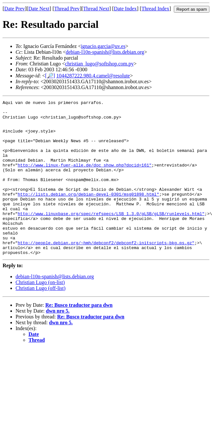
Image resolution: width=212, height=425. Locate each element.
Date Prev (14, 8)
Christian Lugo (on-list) (40, 312)
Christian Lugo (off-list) (40, 318)
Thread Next (96, 8)
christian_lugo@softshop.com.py (99, 63)
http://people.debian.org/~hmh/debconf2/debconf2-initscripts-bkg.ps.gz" (106, 271)
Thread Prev (67, 8)
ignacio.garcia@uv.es (103, 46)
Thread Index (155, 8)
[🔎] (50, 75)
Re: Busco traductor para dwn (79, 335)
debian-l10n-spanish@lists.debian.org (105, 52)
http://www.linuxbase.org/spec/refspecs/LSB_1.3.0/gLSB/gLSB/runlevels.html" (111, 236)
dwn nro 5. (58, 341)
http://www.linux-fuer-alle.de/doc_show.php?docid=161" (84, 177)
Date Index (125, 8)
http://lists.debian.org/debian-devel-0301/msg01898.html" (88, 212)
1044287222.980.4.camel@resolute (93, 75)
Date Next (39, 8)
